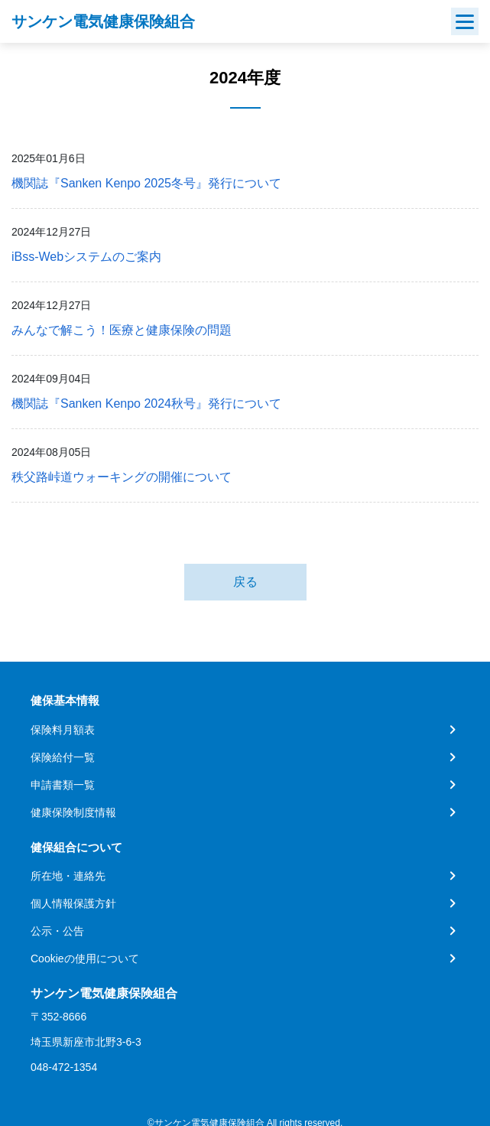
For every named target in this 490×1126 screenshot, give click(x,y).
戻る (245, 581)
